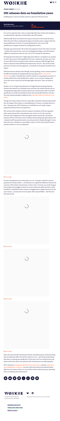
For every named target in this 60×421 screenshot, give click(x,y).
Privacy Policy (12, 410)
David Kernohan (9, 24)
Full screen (7, 177)
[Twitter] (51, 2)
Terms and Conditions (15, 407)
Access (33, 26)
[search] (53, 2)
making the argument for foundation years (28, 365)
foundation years (37, 27)
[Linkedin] (31, 393)
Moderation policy (14, 405)
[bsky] (28, 393)
